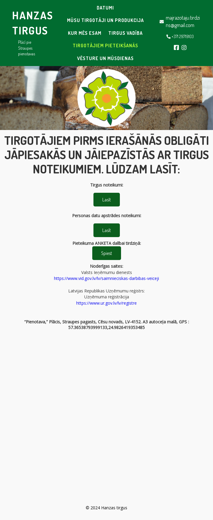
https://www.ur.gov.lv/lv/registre (106, 303)
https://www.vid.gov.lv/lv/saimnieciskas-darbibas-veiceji (106, 278)
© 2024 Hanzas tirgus (106, 507)
